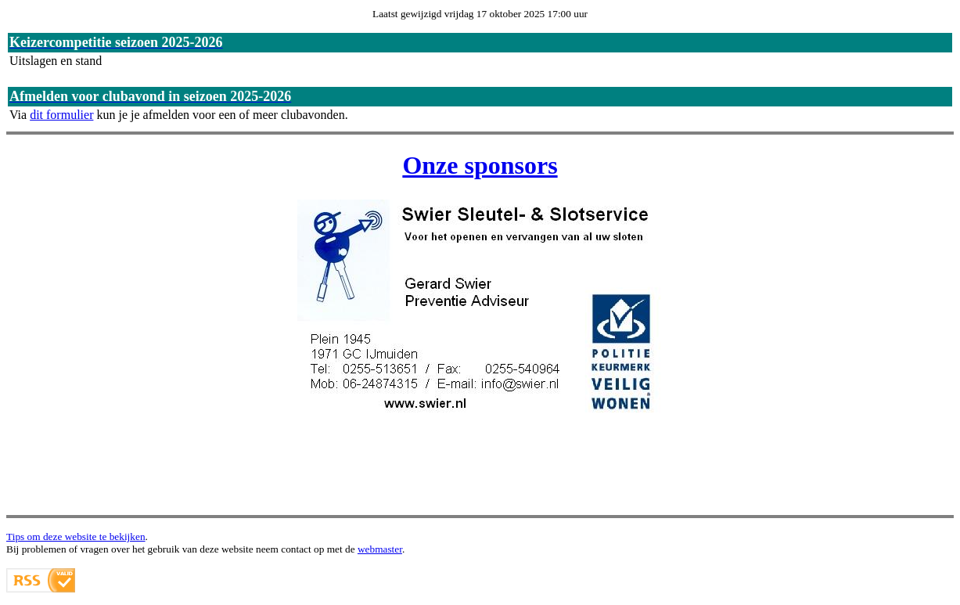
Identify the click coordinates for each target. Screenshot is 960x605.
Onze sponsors (479, 165)
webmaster (380, 549)
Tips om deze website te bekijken (76, 536)
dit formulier (61, 114)
